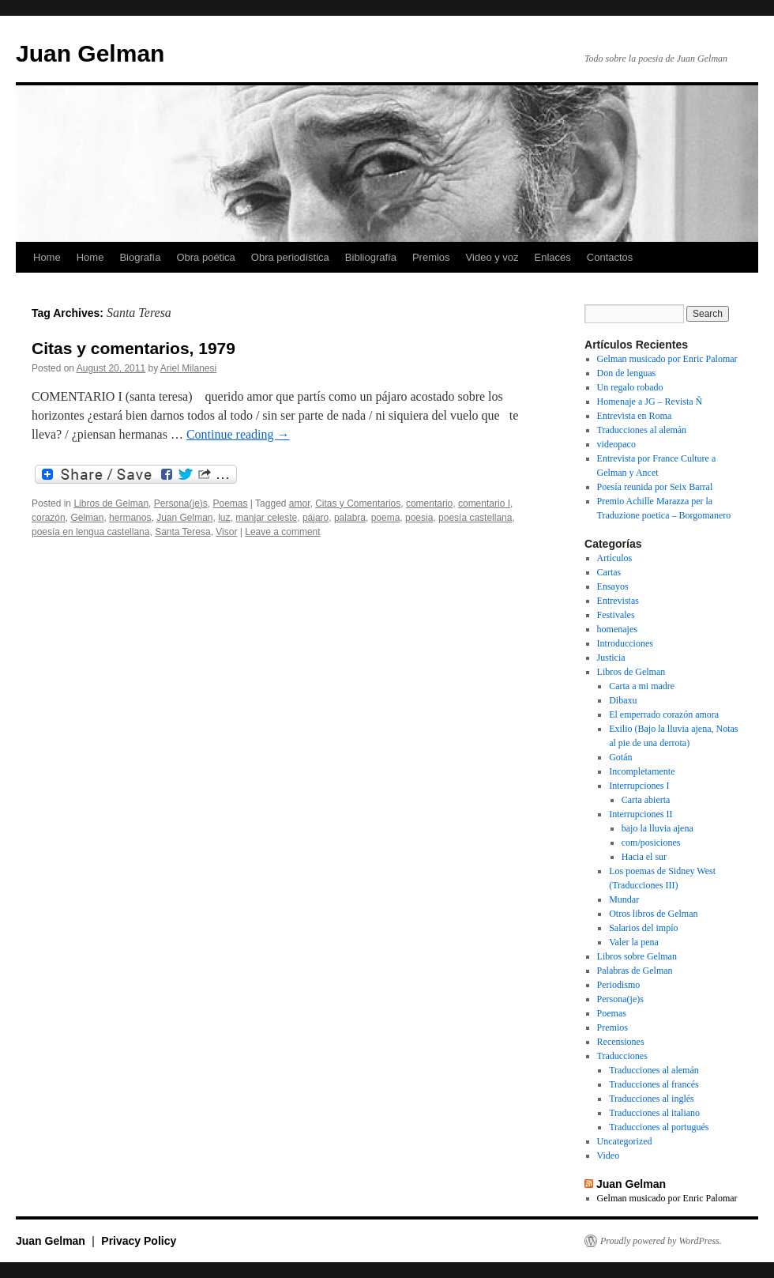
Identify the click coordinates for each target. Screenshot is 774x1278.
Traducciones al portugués (658, 1127)
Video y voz (492, 257)
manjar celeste (266, 517)
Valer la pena (634, 942)
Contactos (610, 257)
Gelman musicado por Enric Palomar (667, 358)
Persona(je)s (181, 503)
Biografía (139, 257)
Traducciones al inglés (651, 1098)
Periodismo (619, 984)
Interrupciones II (640, 814)
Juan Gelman (90, 53)
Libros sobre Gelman (637, 956)
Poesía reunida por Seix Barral (655, 486)
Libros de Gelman (110, 503)
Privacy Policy (138, 1241)
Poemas (229, 503)
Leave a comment (282, 531)
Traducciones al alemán (642, 429)
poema (385, 517)
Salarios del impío (643, 927)
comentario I (484, 503)
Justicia (611, 657)
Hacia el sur (644, 856)
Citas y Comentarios (357, 503)
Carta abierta (646, 799)
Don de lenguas (626, 373)
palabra (350, 517)
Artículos (615, 558)
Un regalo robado (630, 387)
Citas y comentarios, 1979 (133, 348)
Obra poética (205, 257)
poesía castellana (475, 517)
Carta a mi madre (641, 686)
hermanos (130, 517)
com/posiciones (651, 842)
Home (47, 257)
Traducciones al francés (654, 1084)
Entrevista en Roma (634, 415)
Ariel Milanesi (188, 368)
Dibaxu (623, 700)
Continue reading (238, 434)
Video (608, 1155)
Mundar (624, 899)
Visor (226, 531)
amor (299, 503)
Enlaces (553, 257)
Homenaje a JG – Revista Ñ (650, 401)
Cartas (609, 572)
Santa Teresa (183, 531)
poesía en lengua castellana (90, 531)
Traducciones (622, 1055)
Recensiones (620, 1041)
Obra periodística (290, 257)
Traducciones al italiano (654, 1112)
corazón (49, 517)
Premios (431, 257)
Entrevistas (618, 600)
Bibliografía (370, 257)
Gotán (620, 757)
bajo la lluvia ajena (657, 828)
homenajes (617, 629)
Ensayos (613, 586)
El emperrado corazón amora (664, 714)
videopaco (616, 444)
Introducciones (625, 643)
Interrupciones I (639, 785)
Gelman (86, 517)
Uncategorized (624, 1141)
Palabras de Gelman (635, 970)
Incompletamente (641, 771)
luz (224, 517)
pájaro (315, 517)
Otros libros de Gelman (653, 913)
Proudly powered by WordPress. (661, 1240)
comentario (429, 503)
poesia (419, 517)
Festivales (616, 614)
